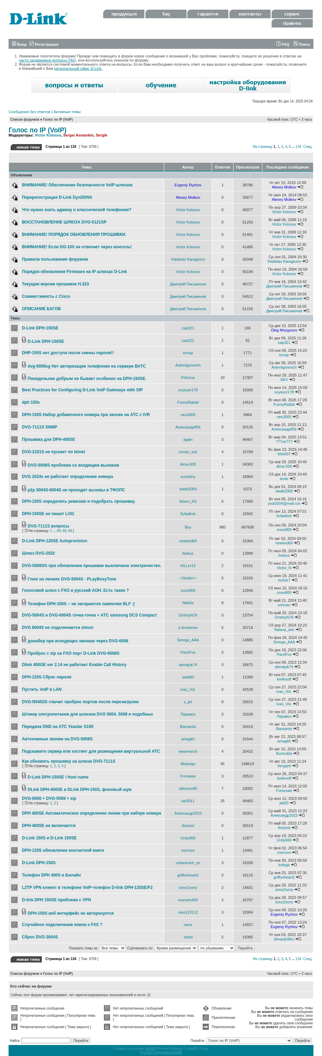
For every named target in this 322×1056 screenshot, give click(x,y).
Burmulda (284, 753)
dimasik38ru (284, 939)
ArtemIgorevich (188, 365)
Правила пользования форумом (55, 259)
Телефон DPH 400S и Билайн (51, 875)
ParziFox (187, 652)
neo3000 (188, 415)
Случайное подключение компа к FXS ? (62, 924)
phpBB (150, 1048)
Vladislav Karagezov (188, 259)
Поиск (302, 44)
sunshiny (187, 477)
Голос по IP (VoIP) (58, 119)
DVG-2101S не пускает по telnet (53, 451)
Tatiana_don (284, 630)
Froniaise (188, 776)
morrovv (188, 850)
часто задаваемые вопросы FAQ (47, 60)
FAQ (282, 44)
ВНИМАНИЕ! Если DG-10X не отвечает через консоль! (77, 246)
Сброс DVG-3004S (40, 937)
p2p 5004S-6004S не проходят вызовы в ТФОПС (76, 490)
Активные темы (67, 112)
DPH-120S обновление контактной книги (63, 850)
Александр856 (187, 427)
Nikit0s (188, 603)
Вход (19, 44)
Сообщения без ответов (29, 112)
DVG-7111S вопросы (48, 526)
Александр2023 (188, 813)
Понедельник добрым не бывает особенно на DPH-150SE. (87, 378)
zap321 (188, 328)
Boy (188, 527)
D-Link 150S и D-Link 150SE (49, 838)
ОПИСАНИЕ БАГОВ (41, 308)
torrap (188, 353)
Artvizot (188, 826)
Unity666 (187, 838)
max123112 (188, 912)
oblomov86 (188, 788)
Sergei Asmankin (78, 135)
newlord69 (188, 541)
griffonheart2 (188, 875)
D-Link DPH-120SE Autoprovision (54, 540)
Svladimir (188, 514)
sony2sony (188, 887)
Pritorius (188, 377)
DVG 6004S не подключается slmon (57, 627)
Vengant (284, 766)
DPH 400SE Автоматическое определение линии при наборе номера (91, 813)
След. (307, 147)
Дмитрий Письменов (188, 284)
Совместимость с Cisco (46, 296)
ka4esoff (284, 679)
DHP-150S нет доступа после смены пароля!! (68, 352)
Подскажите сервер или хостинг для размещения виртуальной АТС (91, 751)
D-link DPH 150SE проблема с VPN (56, 899)
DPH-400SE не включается (48, 825)
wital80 (188, 677)
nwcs (188, 925)
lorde (284, 479)
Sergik (101, 135)
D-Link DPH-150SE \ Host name (58, 777)
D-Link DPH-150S (39, 862)
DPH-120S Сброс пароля (46, 677)
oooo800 (284, 529)
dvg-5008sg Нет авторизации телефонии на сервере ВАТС (87, 366)
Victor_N (284, 568)
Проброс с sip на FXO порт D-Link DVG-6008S (73, 653)
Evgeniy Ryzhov (188, 185)
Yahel (187, 937)
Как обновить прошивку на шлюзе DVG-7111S (68, 761)
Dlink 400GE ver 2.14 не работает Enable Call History (74, 664)
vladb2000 (188, 489)
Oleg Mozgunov (284, 330)
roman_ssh (188, 452)
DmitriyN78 (188, 615)
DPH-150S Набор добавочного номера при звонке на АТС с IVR (86, 414)
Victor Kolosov (48, 135)
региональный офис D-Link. (78, 68)
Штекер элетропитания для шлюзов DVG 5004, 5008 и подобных (87, 714)
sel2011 (188, 801)
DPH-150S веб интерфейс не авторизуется (71, 913)
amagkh (188, 739)
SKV (284, 380)
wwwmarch (188, 751)
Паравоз (188, 714)
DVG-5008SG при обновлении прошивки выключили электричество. (92, 565)
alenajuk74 (188, 665)
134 (298, 147)
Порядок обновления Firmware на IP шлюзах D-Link (74, 271)
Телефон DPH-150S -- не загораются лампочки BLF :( (81, 603)
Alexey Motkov (284, 187)
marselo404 (188, 900)
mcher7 (284, 580)
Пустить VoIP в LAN (42, 689)
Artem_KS (187, 501)
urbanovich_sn (188, 863)
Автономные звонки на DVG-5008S (57, 739)
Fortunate (284, 790)
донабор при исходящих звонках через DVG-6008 (78, 641)
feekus (187, 553)
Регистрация (43, 44)
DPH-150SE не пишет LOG (48, 513)
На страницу (263, 147)
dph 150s (31, 402)
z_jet (188, 702)
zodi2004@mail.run (284, 503)
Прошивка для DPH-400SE (48, 439)
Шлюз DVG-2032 (38, 553)
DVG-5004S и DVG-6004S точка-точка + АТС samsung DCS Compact (89, 615)
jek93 (283, 803)
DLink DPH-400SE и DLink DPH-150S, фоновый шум (80, 789)
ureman (284, 605)
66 (70, 531)
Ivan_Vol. (188, 689)
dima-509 (188, 464)
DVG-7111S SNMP (39, 427)
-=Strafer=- (188, 578)
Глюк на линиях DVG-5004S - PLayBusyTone (72, 579)
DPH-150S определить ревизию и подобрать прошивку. (78, 501)
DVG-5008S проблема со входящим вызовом (73, 465)
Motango (188, 764)
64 (59, 531)
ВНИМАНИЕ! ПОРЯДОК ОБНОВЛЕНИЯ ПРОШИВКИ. (74, 234)
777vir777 (284, 441)
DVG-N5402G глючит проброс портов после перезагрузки (80, 701)
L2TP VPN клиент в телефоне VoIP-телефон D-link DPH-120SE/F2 (87, 887)
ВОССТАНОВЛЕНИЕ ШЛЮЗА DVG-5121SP (64, 222)
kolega (283, 865)
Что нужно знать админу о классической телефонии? (76, 209)
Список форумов (24, 119)
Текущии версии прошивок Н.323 (55, 284)
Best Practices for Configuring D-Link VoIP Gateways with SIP (82, 390)
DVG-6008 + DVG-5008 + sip (49, 798)
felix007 (284, 454)
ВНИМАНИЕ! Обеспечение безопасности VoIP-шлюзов (77, 185)
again (188, 439)
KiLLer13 (187, 566)
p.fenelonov (188, 627)
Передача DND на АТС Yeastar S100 (57, 726)
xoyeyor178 (188, 390)
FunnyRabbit (188, 402)
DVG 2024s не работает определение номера (67, 476)
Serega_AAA (188, 640)
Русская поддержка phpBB (161, 1052)
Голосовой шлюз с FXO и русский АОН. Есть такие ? (75, 590)
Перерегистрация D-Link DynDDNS (57, 197)
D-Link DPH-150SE (40, 328)
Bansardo (188, 727)
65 (64, 531)
